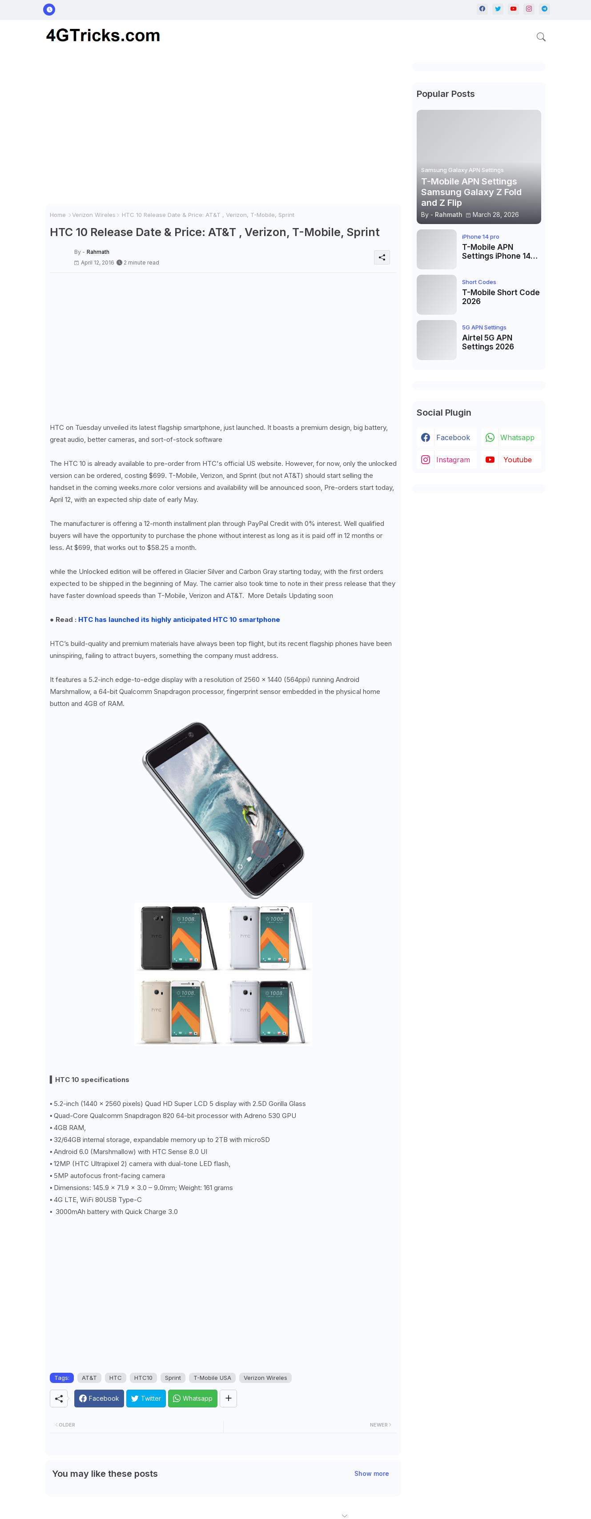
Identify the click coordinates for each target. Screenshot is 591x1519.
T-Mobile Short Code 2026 (501, 297)
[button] (541, 37)
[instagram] (529, 9)
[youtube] (513, 9)
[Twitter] (146, 1398)
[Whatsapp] (192, 1398)
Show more (371, 1473)
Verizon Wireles (94, 214)
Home (58, 214)
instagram (453, 459)
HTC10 (143, 1377)
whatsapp (517, 437)
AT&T (89, 1377)
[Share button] (228, 1398)
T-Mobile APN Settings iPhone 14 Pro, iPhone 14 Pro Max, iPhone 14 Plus (498, 252)
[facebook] (482, 9)
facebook (453, 437)
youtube (517, 459)
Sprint (173, 1377)
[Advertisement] (223, 133)
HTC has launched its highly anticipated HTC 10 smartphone (179, 619)
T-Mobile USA (212, 1377)
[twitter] (497, 9)
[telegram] (544, 9)
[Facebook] (99, 1398)
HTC (115, 1377)
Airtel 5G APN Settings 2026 (488, 342)
